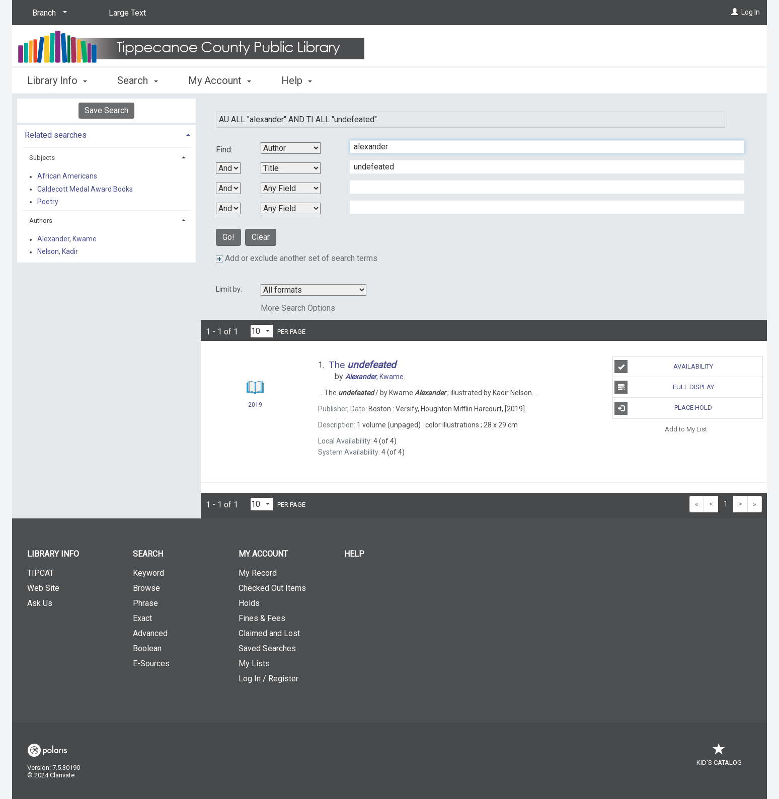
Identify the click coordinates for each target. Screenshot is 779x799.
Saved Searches (267, 648)
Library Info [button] (57, 80)
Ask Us (39, 603)
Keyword (148, 573)
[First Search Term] (542, 146)
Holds (249, 603)
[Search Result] (255, 387)
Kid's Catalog (719, 757)
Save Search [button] (106, 110)
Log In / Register (268, 678)
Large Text (127, 13)
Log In (750, 12)
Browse (146, 588)
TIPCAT (40, 573)
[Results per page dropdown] (262, 331)
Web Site (43, 588)
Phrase (145, 603)
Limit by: (230, 289)
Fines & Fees (262, 618)
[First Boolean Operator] (228, 168)
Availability (663, 366)
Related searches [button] (56, 135)
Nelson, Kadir (57, 252)
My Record (258, 573)
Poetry (47, 202)
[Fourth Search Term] (542, 207)
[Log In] (734, 12)
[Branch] (47, 13)
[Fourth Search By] (291, 208)
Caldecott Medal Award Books (85, 189)
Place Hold (663, 408)
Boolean (147, 648)
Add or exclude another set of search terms (296, 258)
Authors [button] (40, 220)
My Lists (254, 663)
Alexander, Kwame (67, 239)
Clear (261, 237)
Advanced (150, 633)
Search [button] (137, 80)
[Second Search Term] (542, 166)
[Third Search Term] (542, 187)
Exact (142, 618)
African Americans (67, 176)
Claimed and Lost (269, 633)
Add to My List (686, 429)
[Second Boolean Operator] (228, 188)
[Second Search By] (291, 168)
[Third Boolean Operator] (228, 208)
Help (354, 554)
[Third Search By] (291, 188)
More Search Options (298, 308)
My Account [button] (219, 80)
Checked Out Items (272, 588)
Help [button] (296, 80)
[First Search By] (291, 148)
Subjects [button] (42, 157)
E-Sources (151, 663)
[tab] (106, 134)
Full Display (664, 387)
